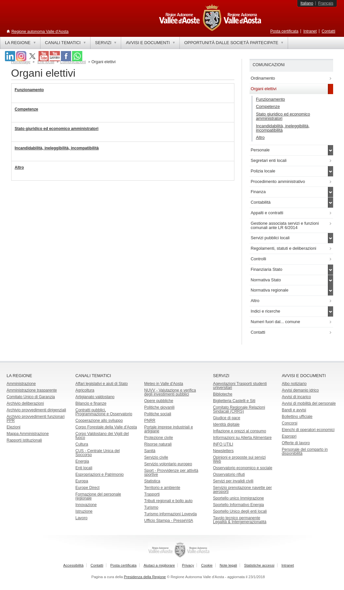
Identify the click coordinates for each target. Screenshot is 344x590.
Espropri (289, 436)
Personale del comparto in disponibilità (305, 451)
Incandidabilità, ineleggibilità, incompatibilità (57, 148)
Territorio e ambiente (162, 487)
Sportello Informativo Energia (238, 504)
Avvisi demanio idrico (300, 390)
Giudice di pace (226, 418)
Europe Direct (87, 487)
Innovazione (86, 504)
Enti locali (83, 468)
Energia (82, 461)
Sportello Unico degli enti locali (240, 511)
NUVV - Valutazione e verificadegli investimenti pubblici (170, 392)
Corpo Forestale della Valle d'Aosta (106, 427)
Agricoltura (84, 390)
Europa (81, 481)
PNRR (149, 420)
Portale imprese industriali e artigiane (168, 429)
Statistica (152, 481)
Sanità (149, 451)
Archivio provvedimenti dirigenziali (36, 410)
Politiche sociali (157, 414)
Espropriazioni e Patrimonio (99, 474)
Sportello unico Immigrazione (238, 498)
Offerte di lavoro (296, 443)
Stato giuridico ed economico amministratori (57, 128)
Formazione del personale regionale (98, 496)
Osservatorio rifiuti (229, 474)
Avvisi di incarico (296, 397)
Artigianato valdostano (95, 397)
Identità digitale (226, 424)
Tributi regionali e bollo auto (168, 501)
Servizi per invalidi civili (233, 481)
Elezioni (13, 427)
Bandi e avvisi (294, 410)
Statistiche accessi (259, 565)
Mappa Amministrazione (28, 433)
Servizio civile (156, 457)
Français (325, 3)
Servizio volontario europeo (168, 464)
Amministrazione (21, 383)
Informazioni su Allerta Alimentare (242, 437)
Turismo (151, 507)
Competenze (26, 109)
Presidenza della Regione (145, 577)
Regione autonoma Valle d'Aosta (40, 31)
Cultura (81, 444)
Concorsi (289, 423)
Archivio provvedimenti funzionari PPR (36, 418)
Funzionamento (29, 90)
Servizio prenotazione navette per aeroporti (242, 489)
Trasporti (152, 494)
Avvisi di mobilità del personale (309, 403)
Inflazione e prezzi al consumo (239, 431)
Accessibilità (73, 565)
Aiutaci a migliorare (159, 565)
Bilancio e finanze (90, 403)
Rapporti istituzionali (24, 440)
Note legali (228, 565)
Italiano (307, 3)
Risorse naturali (158, 444)
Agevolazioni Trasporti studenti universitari (240, 385)
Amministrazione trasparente (32, 390)
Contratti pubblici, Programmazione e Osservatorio (103, 412)
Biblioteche (222, 394)
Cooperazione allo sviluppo (99, 420)
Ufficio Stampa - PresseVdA (168, 520)
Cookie (207, 565)
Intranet (310, 31)
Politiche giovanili (159, 407)
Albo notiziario (294, 383)
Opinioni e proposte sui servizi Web (239, 459)
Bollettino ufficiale (297, 416)
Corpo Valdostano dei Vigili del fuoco (102, 435)
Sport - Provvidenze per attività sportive (171, 472)
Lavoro (81, 518)
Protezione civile (158, 437)
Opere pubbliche (158, 400)
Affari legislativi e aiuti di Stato (101, 383)
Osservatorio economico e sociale (242, 468)
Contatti (328, 31)
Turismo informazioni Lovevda (170, 514)
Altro (19, 167)
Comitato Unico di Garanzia (31, 397)
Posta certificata (284, 31)
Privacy (188, 565)
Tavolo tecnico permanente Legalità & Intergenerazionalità (239, 520)
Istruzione (84, 511)
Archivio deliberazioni (25, 403)
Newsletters (223, 451)
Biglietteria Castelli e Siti (234, 400)
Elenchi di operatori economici (308, 429)
